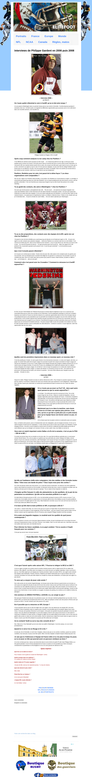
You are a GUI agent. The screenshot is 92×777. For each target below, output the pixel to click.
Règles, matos (60, 42)
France (35, 36)
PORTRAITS (49, 692)
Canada (42, 42)
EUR (44, 688)
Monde (62, 36)
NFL (18, 42)
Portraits (21, 36)
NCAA (29, 42)
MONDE (50, 688)
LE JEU (41, 692)
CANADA (51, 690)
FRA (40, 688)
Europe (49, 36)
